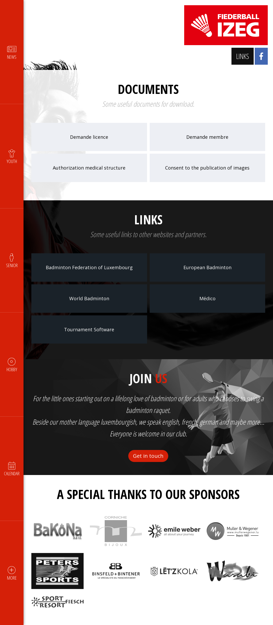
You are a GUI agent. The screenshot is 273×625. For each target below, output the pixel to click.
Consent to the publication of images (207, 168)
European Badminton (207, 267)
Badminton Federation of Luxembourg (89, 267)
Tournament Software (89, 329)
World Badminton (89, 298)
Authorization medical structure (89, 168)
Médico (207, 298)
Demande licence (89, 137)
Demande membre (207, 137)
